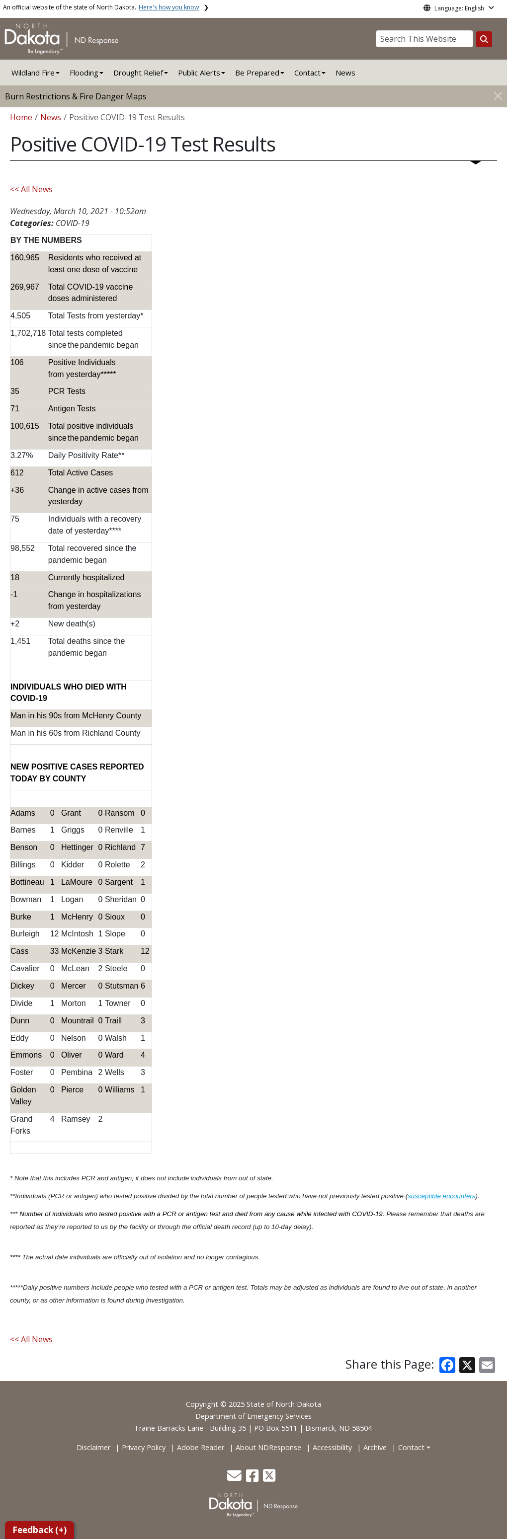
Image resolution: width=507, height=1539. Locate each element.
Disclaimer (93, 1447)
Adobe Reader (200, 1447)
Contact (411, 1447)
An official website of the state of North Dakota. (101, 7)
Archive (375, 1447)
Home (21, 117)
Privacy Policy (144, 1447)
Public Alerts (199, 72)
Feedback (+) (39, 1530)
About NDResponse (268, 1447)
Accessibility (332, 1447)
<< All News (31, 189)
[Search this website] (484, 39)
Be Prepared (257, 72)
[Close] (498, 95)
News (345, 72)
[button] (235, 1478)
